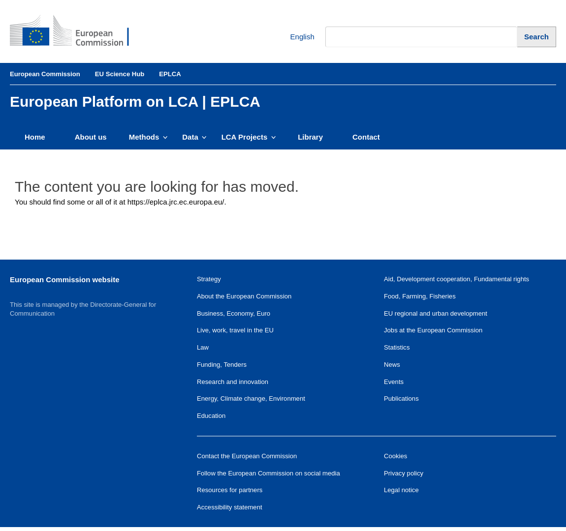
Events (394, 381)
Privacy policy (403, 473)
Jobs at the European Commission (433, 330)
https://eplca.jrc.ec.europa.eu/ (175, 202)
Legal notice (401, 490)
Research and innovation (232, 381)
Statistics (396, 347)
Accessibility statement (229, 507)
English (295, 37)
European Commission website (65, 279)
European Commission (45, 74)
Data (194, 137)
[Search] (536, 37)
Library (310, 137)
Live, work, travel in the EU (235, 330)
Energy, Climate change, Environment (251, 398)
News (392, 364)
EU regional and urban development (435, 313)
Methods (148, 137)
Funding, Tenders (222, 364)
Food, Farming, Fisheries (420, 296)
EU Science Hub (120, 74)
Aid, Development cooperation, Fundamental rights (456, 279)
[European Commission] (77, 31)
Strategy (209, 279)
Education (211, 415)
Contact (366, 137)
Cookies (395, 456)
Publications (401, 398)
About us (91, 137)
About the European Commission (244, 296)
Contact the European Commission (247, 456)
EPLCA (170, 74)
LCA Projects (248, 137)
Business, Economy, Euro (233, 313)
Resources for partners (229, 490)
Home (35, 137)
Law (203, 347)
